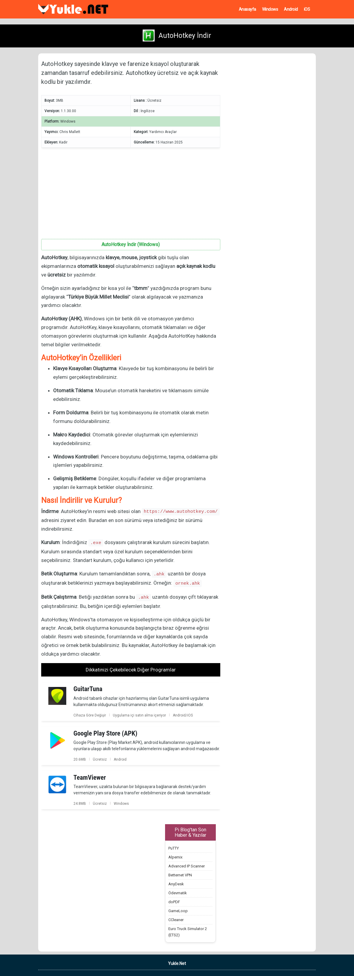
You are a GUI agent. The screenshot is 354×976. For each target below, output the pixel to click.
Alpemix (175, 857)
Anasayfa (247, 9)
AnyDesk (176, 884)
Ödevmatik (177, 893)
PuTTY (173, 848)
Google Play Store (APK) (105, 733)
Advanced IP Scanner (186, 866)
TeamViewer (89, 777)
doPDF (174, 902)
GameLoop (178, 911)
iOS (307, 9)
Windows (270, 9)
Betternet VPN (180, 875)
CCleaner (176, 920)
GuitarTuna (87, 689)
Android (291, 9)
